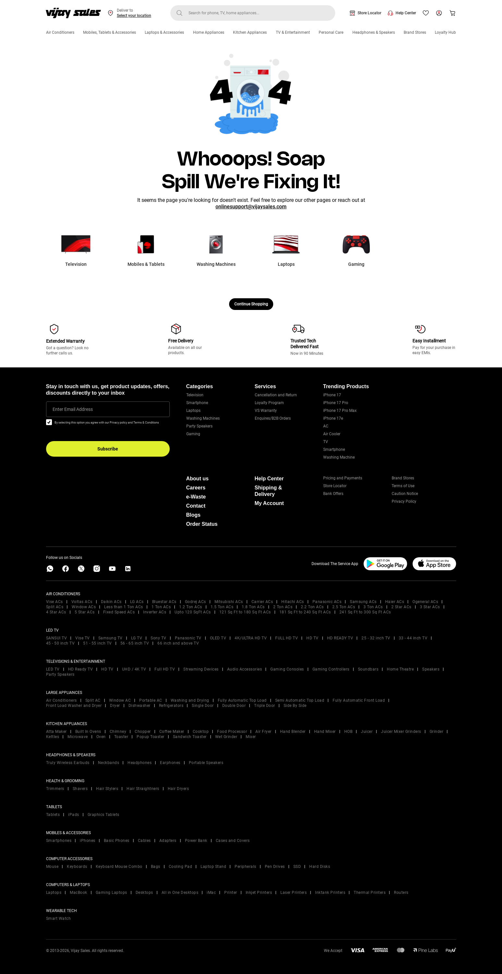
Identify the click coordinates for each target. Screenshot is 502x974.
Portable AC (150, 700)
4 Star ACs (56, 612)
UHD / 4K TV (134, 669)
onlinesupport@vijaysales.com (251, 206)
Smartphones (59, 840)
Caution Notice (405, 493)
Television (194, 395)
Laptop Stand (213, 866)
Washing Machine (339, 457)
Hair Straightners (143, 788)
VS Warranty (266, 410)
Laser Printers (293, 892)
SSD (297, 866)
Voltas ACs (81, 601)
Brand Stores (415, 32)
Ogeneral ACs (425, 601)
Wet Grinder (226, 736)
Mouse (52, 866)
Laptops (193, 410)
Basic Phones (116, 840)
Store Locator (369, 13)
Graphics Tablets (103, 814)
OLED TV (218, 638)
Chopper (143, 731)
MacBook (78, 892)
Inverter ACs (154, 612)
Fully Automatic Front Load (359, 700)
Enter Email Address (73, 409)
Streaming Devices (201, 669)
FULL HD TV (286, 638)
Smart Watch (58, 918)
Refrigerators (171, 705)
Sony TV (158, 638)
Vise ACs (54, 601)
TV (325, 441)
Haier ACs (394, 601)
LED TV (53, 669)
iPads (73, 814)
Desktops (144, 892)
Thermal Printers (370, 892)
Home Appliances (208, 32)
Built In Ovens (88, 731)
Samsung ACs (363, 601)
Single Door (203, 705)
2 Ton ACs (283, 607)
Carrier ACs (262, 601)
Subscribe (107, 448)
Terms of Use (403, 486)
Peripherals (245, 866)
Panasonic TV (188, 638)
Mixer (251, 736)
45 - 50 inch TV (60, 643)
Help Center (406, 13)
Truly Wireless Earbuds (68, 762)
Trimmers (55, 788)
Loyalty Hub (445, 32)
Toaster (121, 736)
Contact (196, 506)
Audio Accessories (244, 669)
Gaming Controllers (330, 669)
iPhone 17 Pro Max (340, 410)
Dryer (115, 705)
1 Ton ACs (161, 607)
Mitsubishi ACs (228, 601)
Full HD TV (164, 669)
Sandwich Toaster (190, 736)
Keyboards (77, 866)
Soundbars (368, 669)
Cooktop (201, 731)
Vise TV (82, 638)
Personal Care (331, 32)
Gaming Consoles (287, 669)
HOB (348, 731)
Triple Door (264, 705)
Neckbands (108, 762)
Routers (401, 892)
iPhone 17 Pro (335, 403)
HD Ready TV (80, 669)
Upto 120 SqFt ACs (193, 612)
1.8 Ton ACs (253, 607)
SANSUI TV (56, 638)
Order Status (202, 524)
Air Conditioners (60, 32)
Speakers (430, 669)
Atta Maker (56, 731)
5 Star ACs (85, 612)
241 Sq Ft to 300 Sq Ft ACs (365, 612)
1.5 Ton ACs (222, 607)
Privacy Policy (404, 501)
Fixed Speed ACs (119, 612)
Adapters (168, 840)
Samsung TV (110, 638)
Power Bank (196, 840)
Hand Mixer (325, 731)
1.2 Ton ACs (190, 607)
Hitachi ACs (292, 601)
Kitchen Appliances (250, 32)
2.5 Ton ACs (343, 607)
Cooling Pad (180, 866)
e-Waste (196, 496)
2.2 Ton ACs (312, 607)
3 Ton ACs (373, 607)
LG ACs (137, 601)
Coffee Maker (171, 731)
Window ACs (84, 607)
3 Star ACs (430, 607)
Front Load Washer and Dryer (74, 705)
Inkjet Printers (259, 892)
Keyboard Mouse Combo (119, 866)
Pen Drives (275, 866)
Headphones (140, 762)
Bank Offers (333, 493)
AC (325, 426)
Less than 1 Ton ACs (123, 607)
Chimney (118, 731)
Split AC (93, 700)
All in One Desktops (180, 892)
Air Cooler (331, 434)
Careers (196, 487)
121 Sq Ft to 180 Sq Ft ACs (245, 612)
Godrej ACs (195, 601)
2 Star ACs (401, 607)
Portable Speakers (206, 762)
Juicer (367, 731)
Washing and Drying (190, 700)
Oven (101, 736)
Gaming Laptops (111, 892)
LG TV (136, 638)
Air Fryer (263, 731)
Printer (230, 892)
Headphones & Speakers (373, 32)
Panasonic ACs (327, 601)
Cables (144, 840)
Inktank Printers (330, 892)
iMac (211, 892)
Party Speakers (199, 426)
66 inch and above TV (178, 643)
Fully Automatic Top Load (242, 700)
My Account (269, 503)
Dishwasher (140, 705)
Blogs (193, 515)
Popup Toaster (151, 736)
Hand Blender (293, 731)
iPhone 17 (332, 395)
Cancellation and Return (276, 395)
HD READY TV (340, 638)
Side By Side (295, 705)
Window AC (120, 700)
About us (197, 478)
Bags (155, 866)
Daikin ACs (111, 601)
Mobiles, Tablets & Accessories (109, 32)
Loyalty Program (269, 403)
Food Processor (232, 731)
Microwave (77, 736)
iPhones (87, 840)
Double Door (234, 705)
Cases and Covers (233, 840)
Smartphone (197, 403)
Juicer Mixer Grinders (401, 731)
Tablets (53, 814)
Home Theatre (400, 669)
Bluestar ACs (164, 601)
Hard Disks (319, 866)
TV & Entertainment (293, 32)
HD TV (312, 638)
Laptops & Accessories (164, 32)
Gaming (193, 434)
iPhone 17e (333, 418)
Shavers (80, 788)
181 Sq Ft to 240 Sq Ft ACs (305, 612)
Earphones (170, 762)
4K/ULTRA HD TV (251, 638)
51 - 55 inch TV (97, 643)
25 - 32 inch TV (375, 638)
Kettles (52, 736)
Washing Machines (203, 418)
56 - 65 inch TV (134, 643)
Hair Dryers (178, 788)
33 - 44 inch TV (413, 638)
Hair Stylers (107, 788)
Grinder (437, 731)
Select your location (134, 15)
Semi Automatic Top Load (299, 700)
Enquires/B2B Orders (273, 418)
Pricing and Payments (342, 478)
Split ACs (55, 607)
